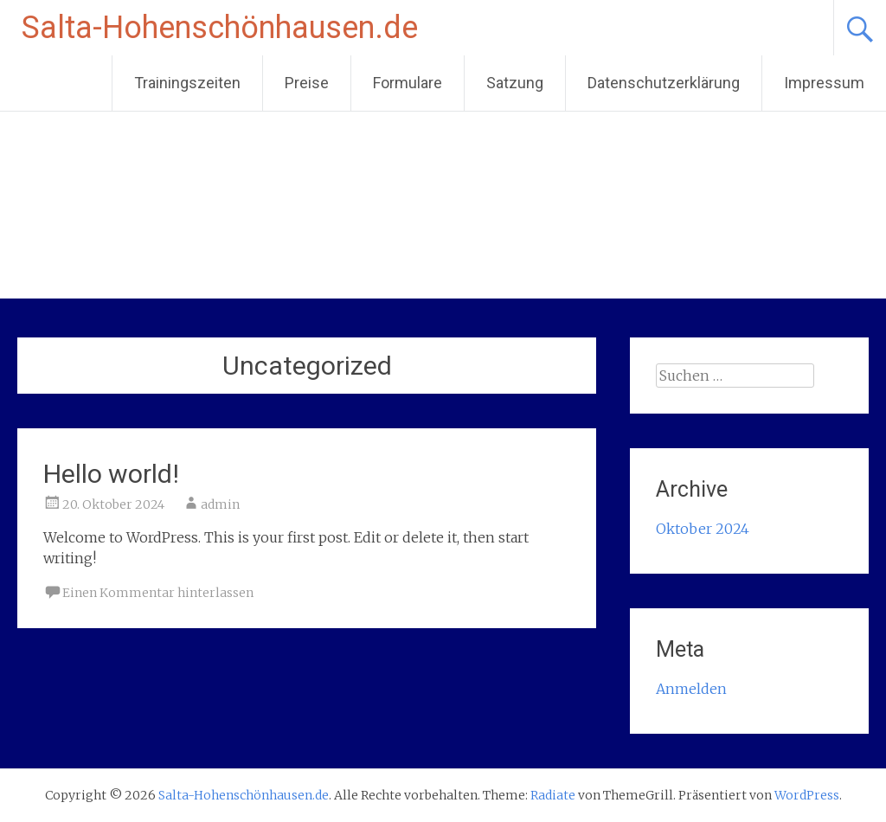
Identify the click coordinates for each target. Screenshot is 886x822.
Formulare (407, 83)
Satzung (514, 83)
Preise (307, 83)
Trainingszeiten (187, 83)
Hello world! (111, 474)
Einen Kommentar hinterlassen (158, 592)
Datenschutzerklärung (663, 83)
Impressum (824, 83)
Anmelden (691, 688)
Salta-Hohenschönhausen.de (220, 28)
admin (220, 504)
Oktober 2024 (702, 528)
